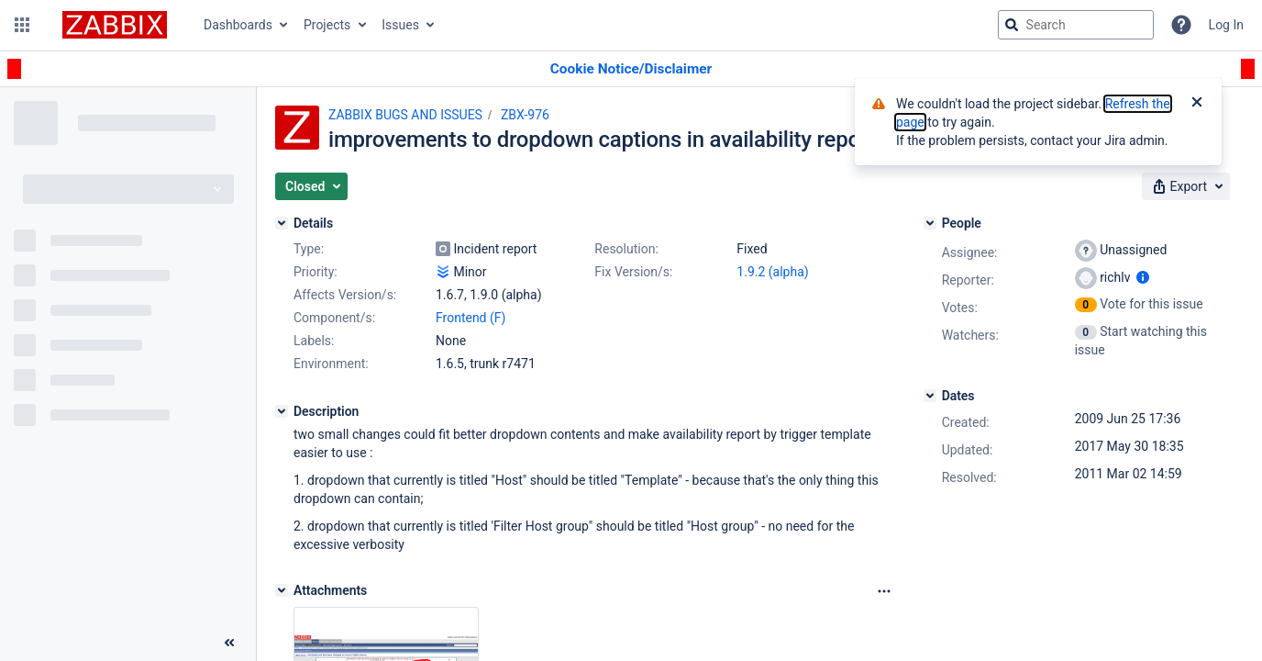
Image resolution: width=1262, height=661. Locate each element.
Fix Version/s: (633, 271)
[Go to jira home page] (114, 24)
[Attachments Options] (884, 591)
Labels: (313, 340)
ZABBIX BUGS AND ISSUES (405, 114)
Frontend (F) (470, 317)
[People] (930, 223)
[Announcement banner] (631, 69)
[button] (22, 24)
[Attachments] (281, 590)
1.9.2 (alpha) (772, 271)
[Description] (281, 411)
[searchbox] (1076, 24)
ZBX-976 (525, 114)
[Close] (1197, 104)
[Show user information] (1142, 277)
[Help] (1181, 24)
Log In (1226, 24)
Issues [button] (400, 24)
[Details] (281, 223)
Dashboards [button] (238, 24)
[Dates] (930, 395)
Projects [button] (327, 24)
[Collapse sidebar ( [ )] (229, 642)
